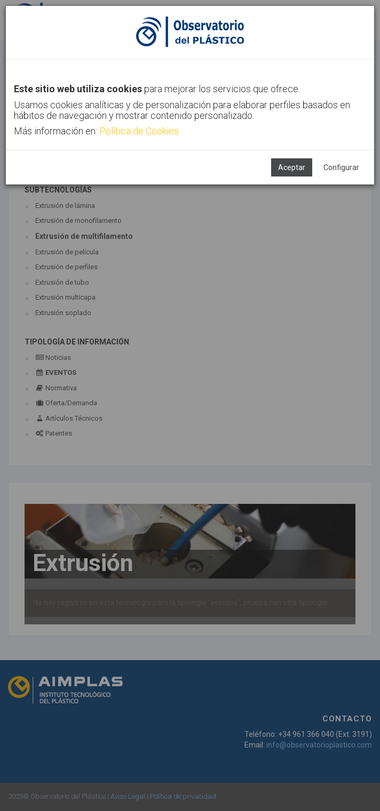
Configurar (341, 167)
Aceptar (291, 167)
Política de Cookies (139, 130)
